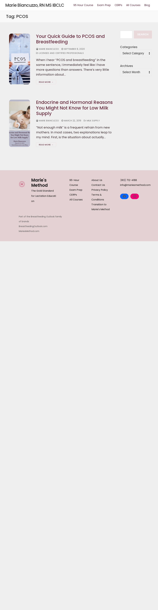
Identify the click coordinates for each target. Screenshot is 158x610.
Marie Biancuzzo (47, 48)
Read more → (46, 82)
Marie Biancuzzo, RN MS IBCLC (34, 5)
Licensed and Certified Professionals (60, 53)
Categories (128, 47)
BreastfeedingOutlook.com (33, 226)
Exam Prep (75, 190)
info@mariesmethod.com (135, 185)
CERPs (73, 194)
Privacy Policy (99, 190)
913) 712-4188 (129, 180)
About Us (96, 180)
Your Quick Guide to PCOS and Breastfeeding (70, 39)
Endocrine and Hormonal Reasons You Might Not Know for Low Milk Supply (74, 108)
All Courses (76, 199)
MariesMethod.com (29, 231)
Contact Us (98, 185)
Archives (126, 66)
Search (143, 34)
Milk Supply (92, 120)
